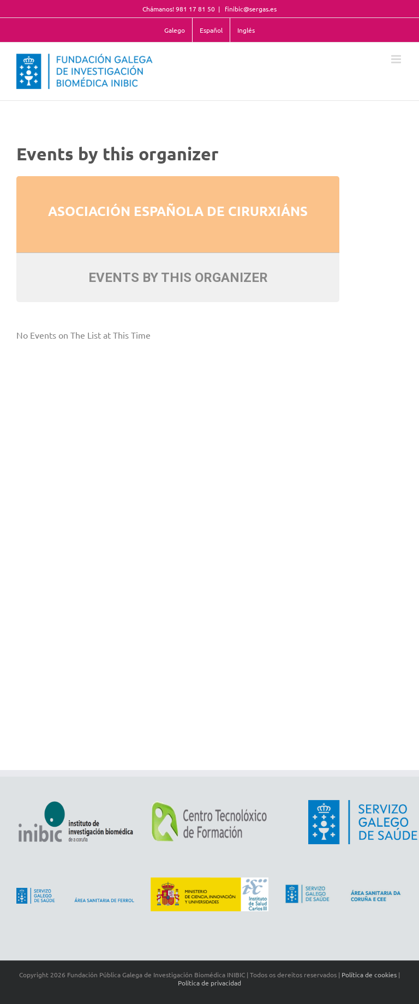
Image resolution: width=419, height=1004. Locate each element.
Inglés (246, 30)
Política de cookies (369, 974)
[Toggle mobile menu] (397, 59)
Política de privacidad (209, 982)
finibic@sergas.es (250, 8)
